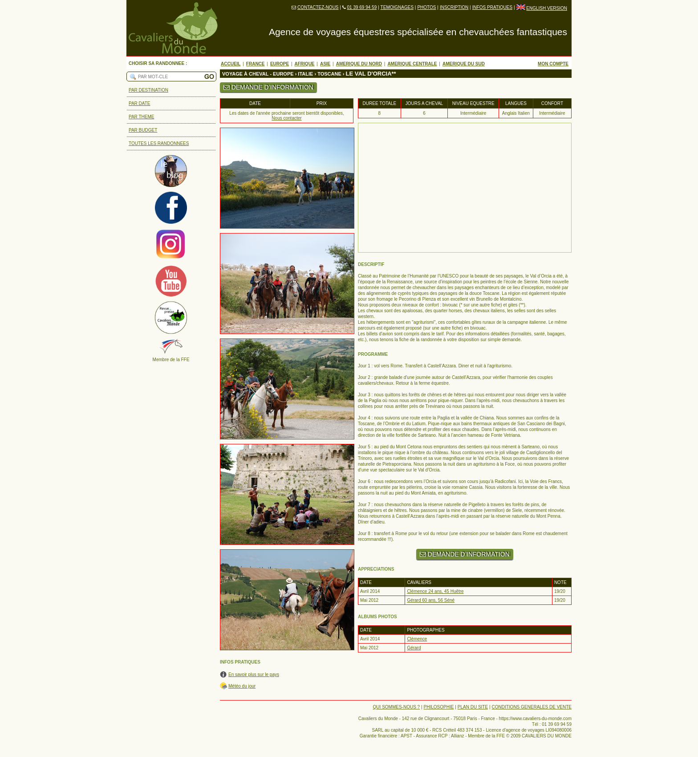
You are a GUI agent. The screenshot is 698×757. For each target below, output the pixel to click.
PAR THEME (141, 116)
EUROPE (279, 63)
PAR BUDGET (143, 130)
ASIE (325, 63)
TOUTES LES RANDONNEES (159, 143)
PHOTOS (426, 7)
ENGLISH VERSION (546, 8)
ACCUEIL (230, 63)
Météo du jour (242, 686)
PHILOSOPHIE (439, 707)
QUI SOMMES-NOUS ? (396, 707)
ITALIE (305, 74)
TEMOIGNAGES (397, 7)
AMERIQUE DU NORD (359, 63)
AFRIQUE (305, 63)
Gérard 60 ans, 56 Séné (431, 600)
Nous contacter (286, 118)
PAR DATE (139, 103)
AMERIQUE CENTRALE (412, 63)
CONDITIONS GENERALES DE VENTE (532, 707)
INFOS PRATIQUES (492, 7)
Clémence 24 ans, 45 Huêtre (435, 591)
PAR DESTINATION (148, 90)
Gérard (414, 647)
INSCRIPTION (454, 7)
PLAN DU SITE (473, 707)
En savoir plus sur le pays (253, 674)
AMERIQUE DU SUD (463, 63)
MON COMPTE (553, 63)
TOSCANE (329, 74)
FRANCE (255, 63)
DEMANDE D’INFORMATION (268, 87)
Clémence (417, 638)
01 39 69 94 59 (362, 7)
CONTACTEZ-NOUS (318, 7)
